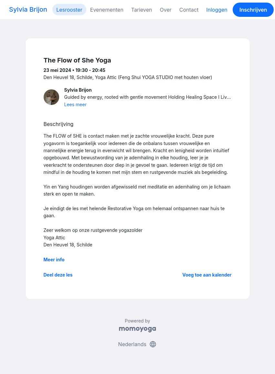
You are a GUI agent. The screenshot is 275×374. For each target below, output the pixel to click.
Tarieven (141, 9)
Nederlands (137, 344)
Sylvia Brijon (28, 9)
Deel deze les (58, 275)
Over (166, 9)
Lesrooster (69, 9)
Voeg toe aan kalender (206, 275)
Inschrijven (253, 9)
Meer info (54, 259)
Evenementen (106, 9)
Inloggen (216, 9)
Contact (188, 9)
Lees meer (75, 104)
